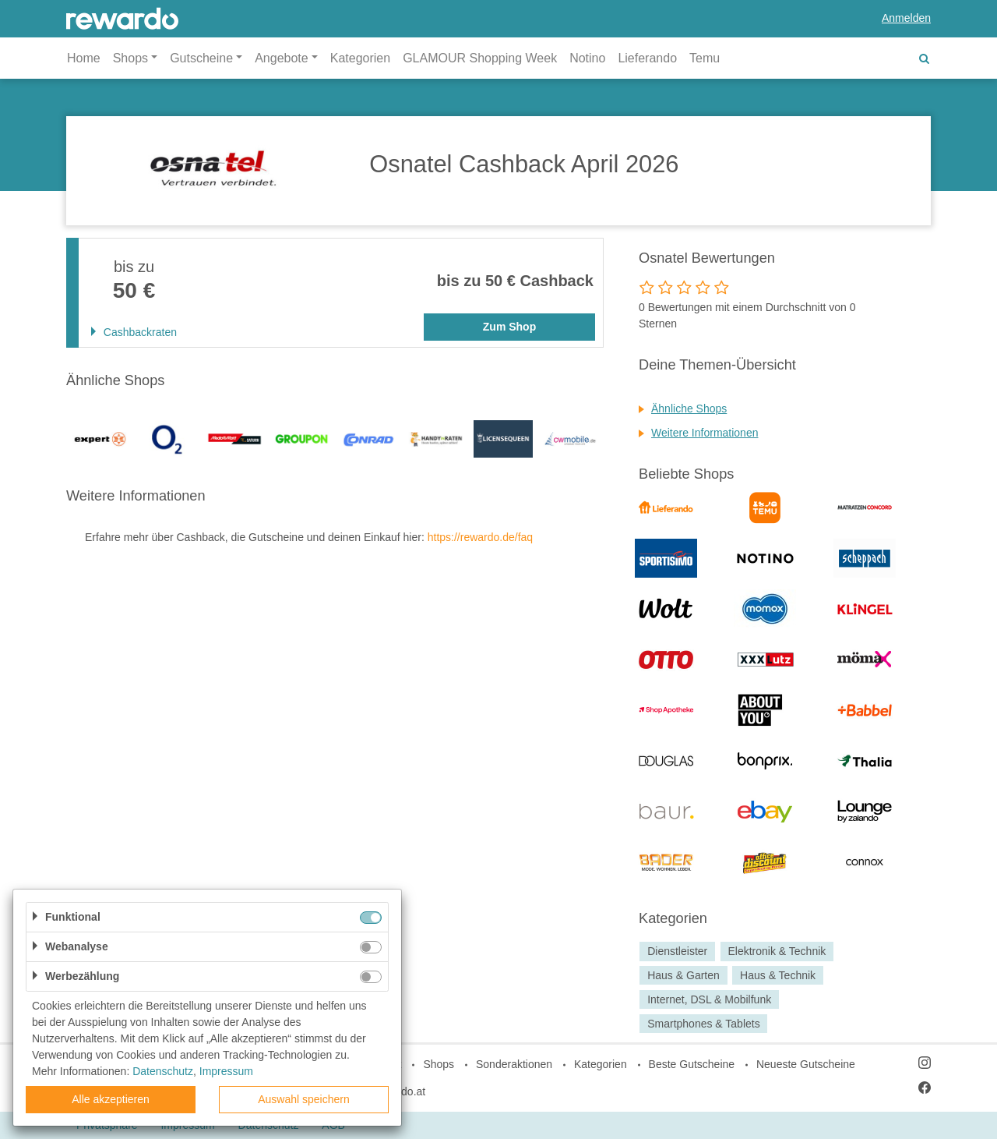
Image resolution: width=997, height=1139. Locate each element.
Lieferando (647, 58)
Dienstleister (677, 951)
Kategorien (360, 58)
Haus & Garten (683, 975)
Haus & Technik (778, 975)
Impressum (226, 1071)
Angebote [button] (281, 58)
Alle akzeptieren (111, 1099)
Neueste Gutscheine (805, 1064)
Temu (704, 58)
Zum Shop (509, 326)
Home (83, 58)
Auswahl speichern (304, 1099)
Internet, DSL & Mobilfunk (709, 999)
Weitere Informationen (704, 432)
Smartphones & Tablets (703, 1023)
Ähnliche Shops (689, 408)
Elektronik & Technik (776, 951)
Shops (438, 1064)
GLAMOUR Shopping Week (480, 58)
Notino (587, 58)
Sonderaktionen (514, 1064)
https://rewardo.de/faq (480, 537)
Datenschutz (162, 1071)
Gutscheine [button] (201, 58)
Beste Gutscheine (692, 1064)
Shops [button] (130, 58)
